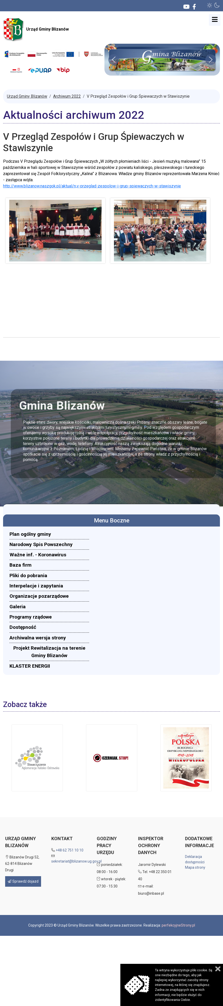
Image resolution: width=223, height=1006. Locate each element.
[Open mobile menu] (214, 20)
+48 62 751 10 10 (69, 850)
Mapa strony (195, 867)
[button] (210, 5)
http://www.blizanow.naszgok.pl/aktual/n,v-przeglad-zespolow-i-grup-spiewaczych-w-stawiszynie (92, 186)
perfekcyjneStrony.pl (178, 925)
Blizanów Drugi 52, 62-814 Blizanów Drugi (22, 863)
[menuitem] (49, 534)
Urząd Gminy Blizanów (36, 29)
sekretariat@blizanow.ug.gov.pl (76, 861)
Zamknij (217, 968)
